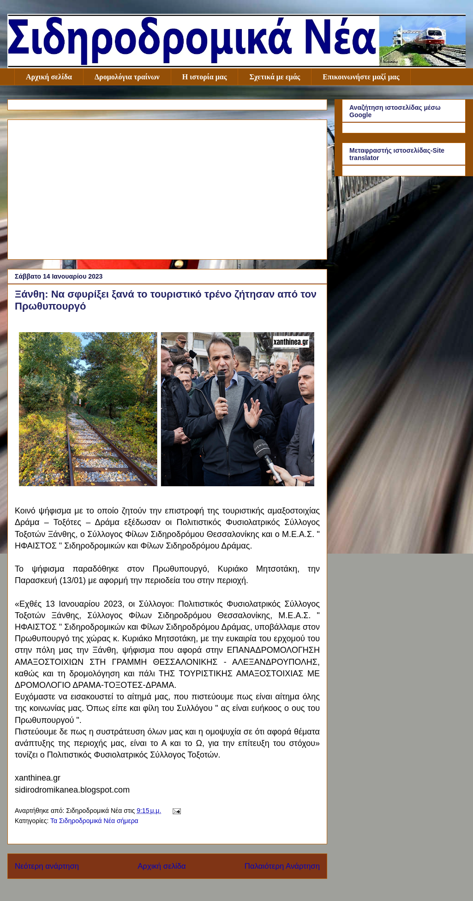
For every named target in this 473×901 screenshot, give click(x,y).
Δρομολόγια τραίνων (127, 77)
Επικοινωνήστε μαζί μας (361, 77)
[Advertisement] (167, 187)
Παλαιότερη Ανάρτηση (282, 866)
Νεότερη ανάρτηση (47, 866)
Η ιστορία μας (204, 77)
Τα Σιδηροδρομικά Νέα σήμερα (94, 820)
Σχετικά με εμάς (274, 77)
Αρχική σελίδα (49, 77)
